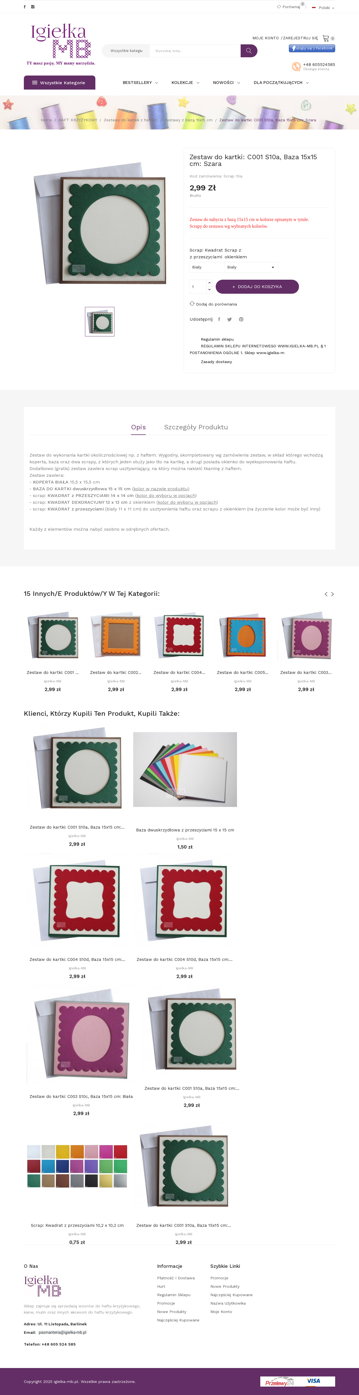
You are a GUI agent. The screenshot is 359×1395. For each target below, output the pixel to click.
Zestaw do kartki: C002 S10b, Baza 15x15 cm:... (116, 672)
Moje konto (221, 1311)
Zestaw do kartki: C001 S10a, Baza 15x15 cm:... (53, 672)
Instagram (32, 7)
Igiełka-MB (52, 681)
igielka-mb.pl (66, 1381)
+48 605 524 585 (59, 1344)
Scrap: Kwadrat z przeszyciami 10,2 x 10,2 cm (77, 1225)
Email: (30, 1332)
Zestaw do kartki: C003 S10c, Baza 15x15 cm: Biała (81, 1096)
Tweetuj (230, 319)
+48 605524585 (319, 64)
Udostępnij (219, 319)
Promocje (166, 1303)
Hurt (161, 1286)
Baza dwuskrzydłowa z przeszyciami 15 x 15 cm (185, 830)
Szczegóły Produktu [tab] (196, 427)
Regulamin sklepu (173, 1295)
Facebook (25, 7)
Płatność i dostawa (176, 1278)
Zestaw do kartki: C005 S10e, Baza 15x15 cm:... (243, 672)
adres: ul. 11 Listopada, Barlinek (55, 1324)
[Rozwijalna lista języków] (323, 7)
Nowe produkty (171, 1311)
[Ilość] (198, 287)
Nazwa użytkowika (228, 1303)
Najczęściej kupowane (178, 1320)
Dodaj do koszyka (259, 286)
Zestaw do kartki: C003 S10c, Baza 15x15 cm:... (306, 672)
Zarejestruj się (300, 38)
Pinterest (242, 319)
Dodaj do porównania (213, 303)
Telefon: (50, 1344)
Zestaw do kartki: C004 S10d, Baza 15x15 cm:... (179, 672)
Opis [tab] (138, 427)
